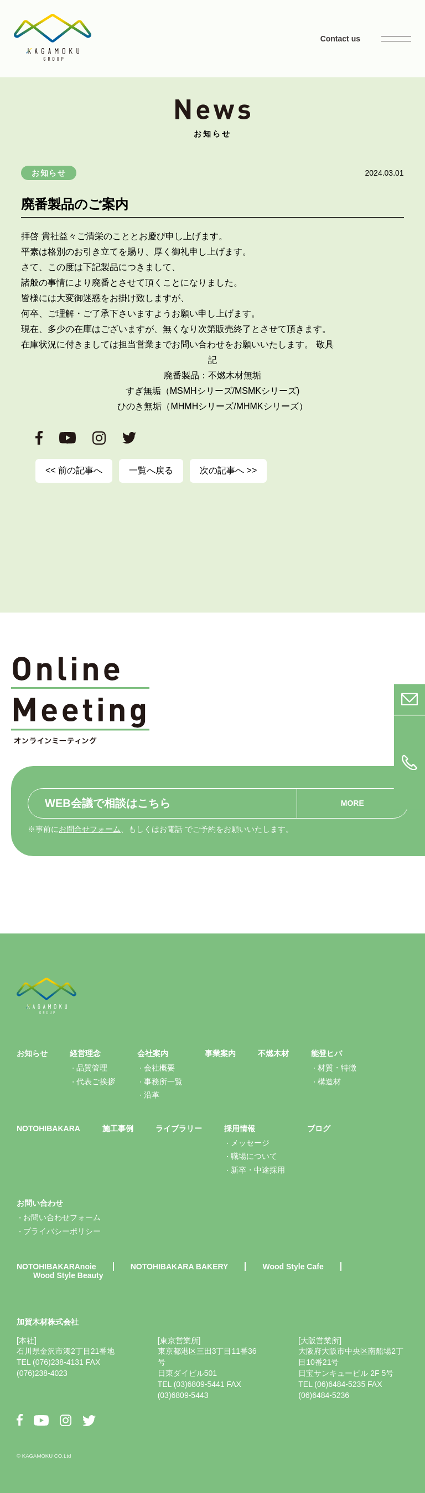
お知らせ (49, 172)
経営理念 (85, 1053)
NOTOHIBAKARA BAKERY (180, 1266)
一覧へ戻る (151, 470)
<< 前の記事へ (73, 470)
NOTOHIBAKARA (48, 1128)
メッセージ (250, 1142)
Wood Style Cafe (292, 1266)
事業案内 (220, 1053)
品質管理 (91, 1067)
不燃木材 (273, 1053)
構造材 (329, 1081)
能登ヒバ (326, 1053)
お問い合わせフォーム (62, 1217)
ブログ (318, 1128)
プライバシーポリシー (62, 1231)
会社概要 (159, 1067)
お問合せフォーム (90, 829)
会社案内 (152, 1053)
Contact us (340, 38)
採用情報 (239, 1128)
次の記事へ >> (228, 470)
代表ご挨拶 (95, 1081)
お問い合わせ (40, 1203)
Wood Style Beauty (68, 1275)
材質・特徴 (337, 1067)
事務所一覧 (163, 1081)
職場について (254, 1156)
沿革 (151, 1094)
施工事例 (117, 1128)
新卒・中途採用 (258, 1169)
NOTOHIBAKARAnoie (56, 1266)
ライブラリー (179, 1128)
